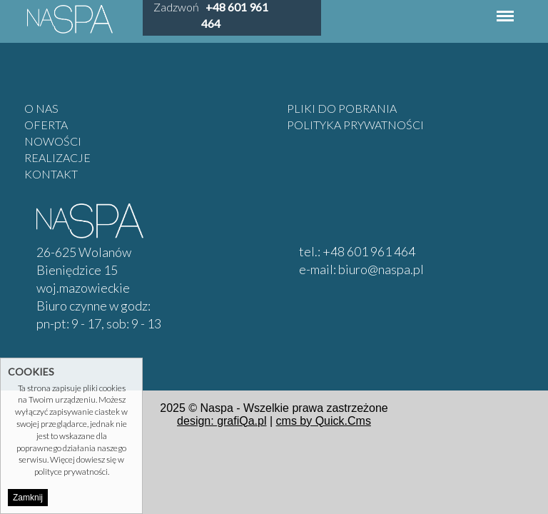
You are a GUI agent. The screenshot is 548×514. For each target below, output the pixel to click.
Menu (505, 9)
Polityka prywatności (355, 124)
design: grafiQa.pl (221, 421)
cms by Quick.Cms (323, 421)
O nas (41, 108)
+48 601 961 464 (369, 251)
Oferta (46, 124)
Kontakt (51, 174)
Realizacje (57, 157)
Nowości (52, 141)
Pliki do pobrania (342, 108)
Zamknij (28, 498)
